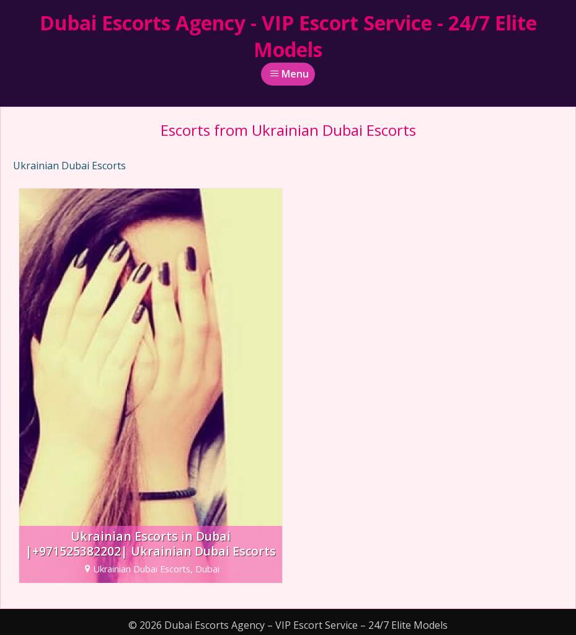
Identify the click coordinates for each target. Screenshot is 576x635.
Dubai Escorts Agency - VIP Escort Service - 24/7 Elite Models (288, 36)
